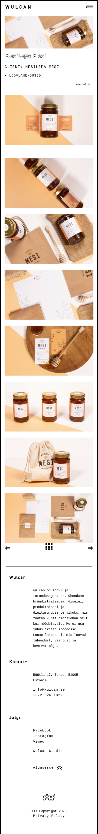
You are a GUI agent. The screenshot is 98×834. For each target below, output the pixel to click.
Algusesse (43, 768)
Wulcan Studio (48, 751)
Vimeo (39, 742)
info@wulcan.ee (49, 690)
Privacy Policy (49, 816)
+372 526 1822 (48, 695)
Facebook (42, 730)
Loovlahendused (25, 75)
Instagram (43, 736)
